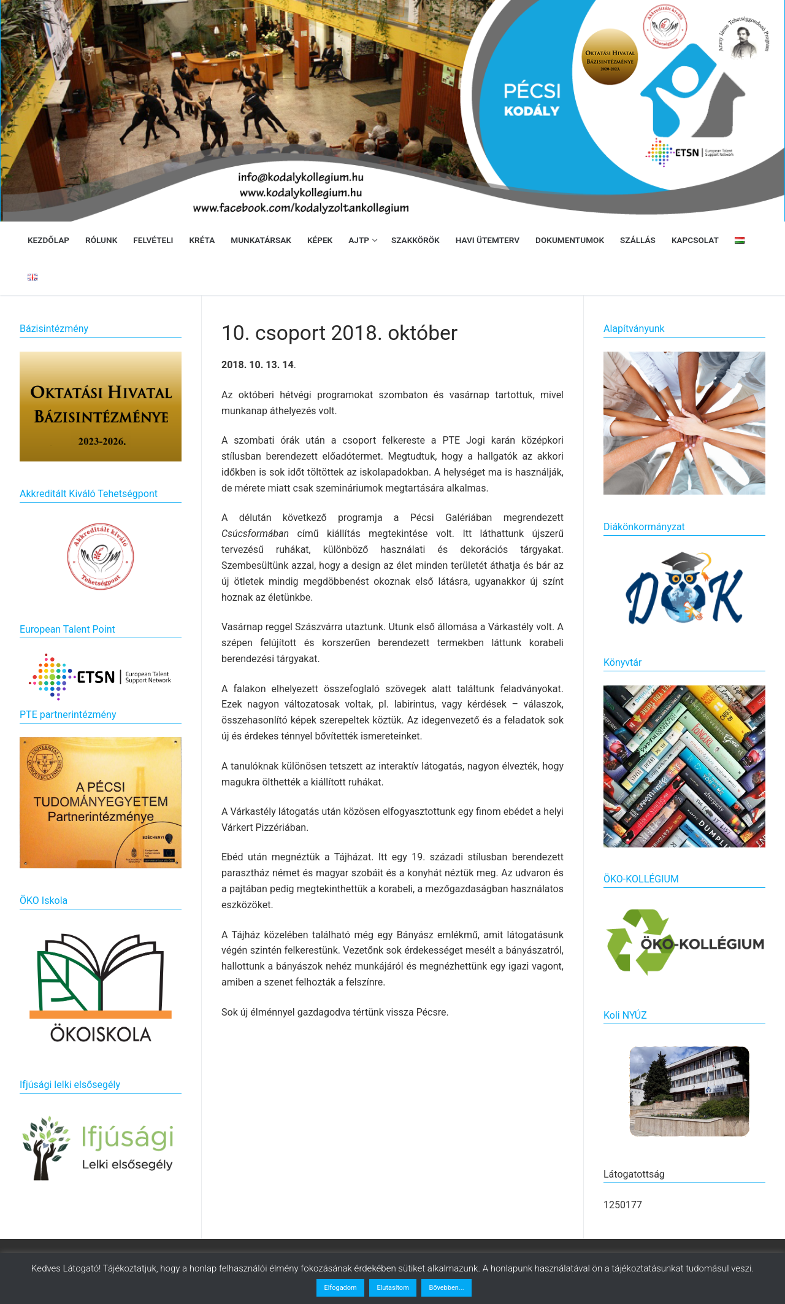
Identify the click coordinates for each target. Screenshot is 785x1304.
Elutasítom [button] (392, 1288)
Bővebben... (446, 1288)
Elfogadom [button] (340, 1288)
